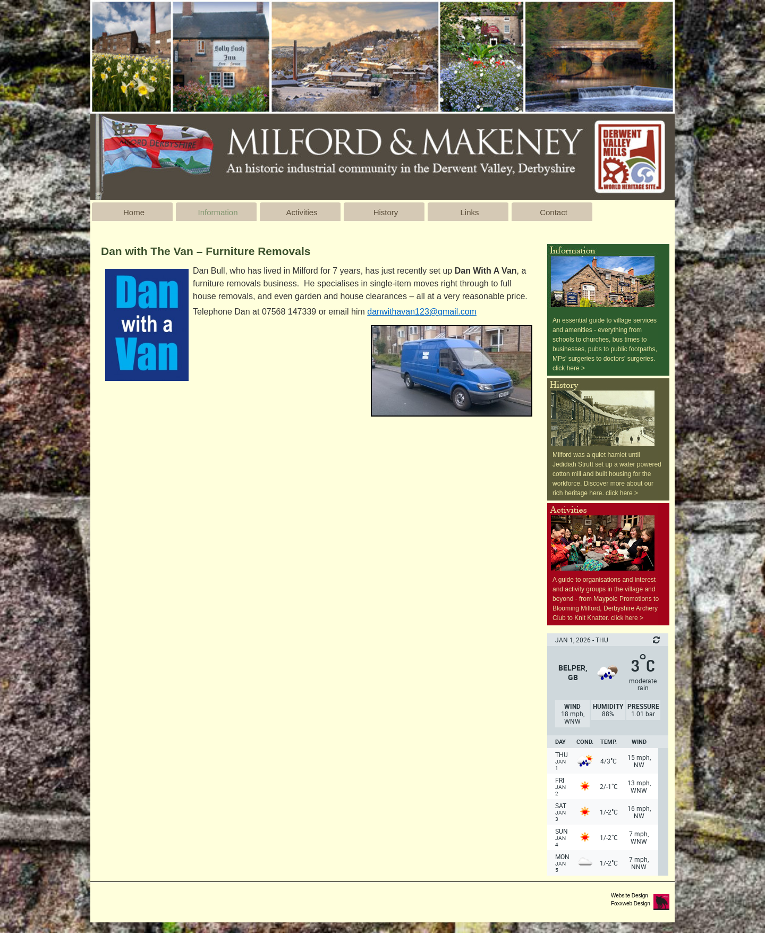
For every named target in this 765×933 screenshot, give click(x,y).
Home (133, 212)
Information (217, 212)
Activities (301, 212)
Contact (553, 212)
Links (469, 212)
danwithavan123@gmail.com (422, 311)
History (385, 212)
